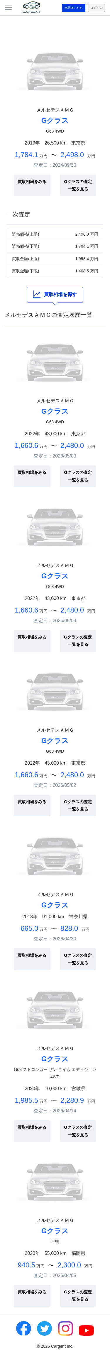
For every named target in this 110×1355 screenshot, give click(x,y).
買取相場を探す (55, 294)
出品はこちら (74, 7)
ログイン (96, 7)
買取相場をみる (32, 181)
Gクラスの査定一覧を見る (78, 185)
